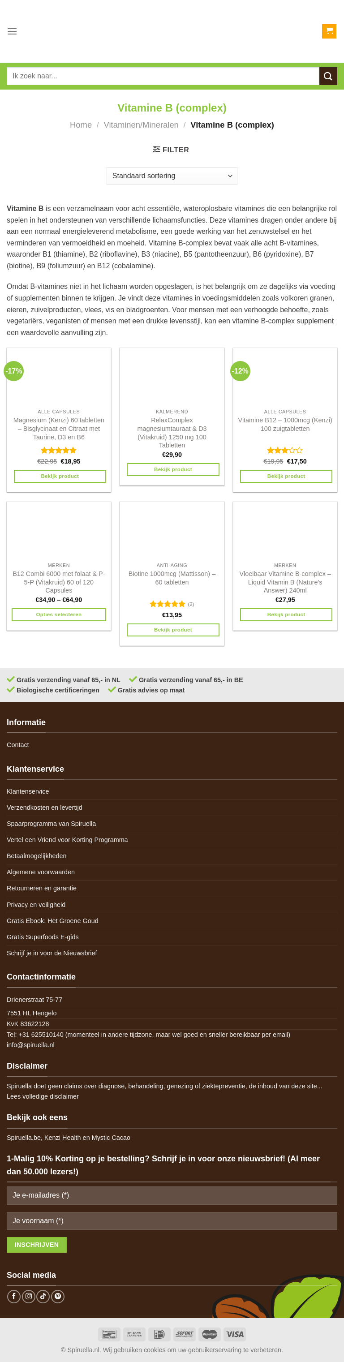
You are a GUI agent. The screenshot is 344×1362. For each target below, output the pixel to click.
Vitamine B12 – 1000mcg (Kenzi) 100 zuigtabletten (285, 424)
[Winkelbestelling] (172, 176)
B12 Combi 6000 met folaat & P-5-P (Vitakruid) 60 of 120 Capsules (59, 582)
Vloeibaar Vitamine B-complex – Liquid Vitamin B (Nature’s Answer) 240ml (285, 582)
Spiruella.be (24, 1137)
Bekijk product (60, 476)
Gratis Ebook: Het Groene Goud (53, 920)
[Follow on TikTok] (43, 1296)
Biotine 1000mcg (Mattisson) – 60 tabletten (172, 578)
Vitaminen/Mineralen (141, 124)
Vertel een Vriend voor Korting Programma (67, 839)
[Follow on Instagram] (28, 1296)
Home (81, 124)
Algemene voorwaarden (41, 872)
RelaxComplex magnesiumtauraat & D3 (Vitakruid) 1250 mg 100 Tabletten (171, 433)
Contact (18, 744)
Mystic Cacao (111, 1137)
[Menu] (12, 31)
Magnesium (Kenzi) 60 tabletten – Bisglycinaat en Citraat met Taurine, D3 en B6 (58, 428)
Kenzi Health (62, 1137)
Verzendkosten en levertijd (44, 807)
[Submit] (328, 76)
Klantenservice (28, 791)
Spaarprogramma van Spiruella (51, 823)
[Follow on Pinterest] (57, 1296)
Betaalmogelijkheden (37, 855)
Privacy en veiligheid (36, 904)
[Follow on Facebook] (14, 1296)
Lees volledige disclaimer (43, 1096)
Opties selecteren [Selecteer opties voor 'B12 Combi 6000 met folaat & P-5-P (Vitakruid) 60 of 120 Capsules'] (59, 614)
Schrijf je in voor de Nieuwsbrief (52, 953)
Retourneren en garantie (42, 888)
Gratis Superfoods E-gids (43, 937)
